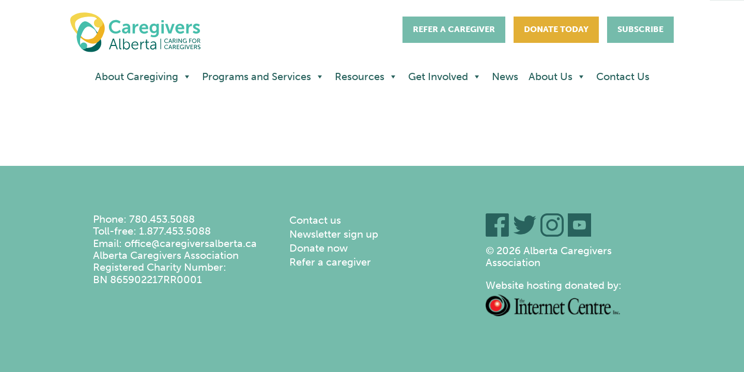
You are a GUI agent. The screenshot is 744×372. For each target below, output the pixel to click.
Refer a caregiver (330, 262)
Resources (366, 76)
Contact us (315, 220)
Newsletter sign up (333, 234)
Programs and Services (263, 76)
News (505, 76)
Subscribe (640, 29)
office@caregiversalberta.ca (191, 243)
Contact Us (622, 76)
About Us (557, 76)
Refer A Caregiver (454, 29)
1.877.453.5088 (175, 231)
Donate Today (556, 29)
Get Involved (445, 76)
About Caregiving (143, 76)
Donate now (318, 248)
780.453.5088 (162, 219)
